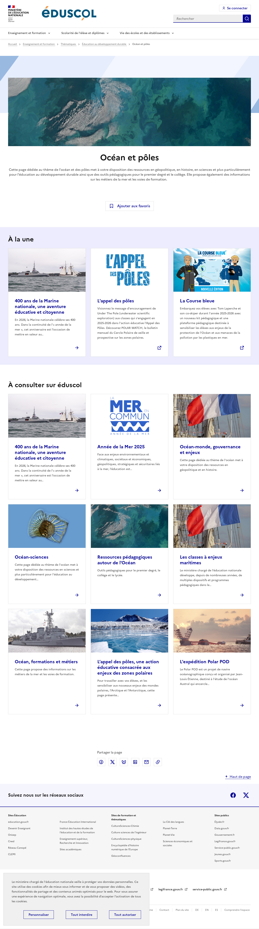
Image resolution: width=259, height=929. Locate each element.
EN (207, 910)
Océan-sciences (31, 557)
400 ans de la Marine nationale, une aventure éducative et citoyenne (40, 307)
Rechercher (247, 19)
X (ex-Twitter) (246, 795)
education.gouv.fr (18, 822)
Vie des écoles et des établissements (145, 33)
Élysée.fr (219, 822)
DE (197, 910)
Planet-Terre (170, 828)
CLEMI (12, 854)
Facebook (233, 795)
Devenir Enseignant (19, 828)
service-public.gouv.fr (208, 889)
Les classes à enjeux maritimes (201, 560)
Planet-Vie (169, 835)
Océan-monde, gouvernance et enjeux (210, 449)
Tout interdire (81, 914)
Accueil (12, 44)
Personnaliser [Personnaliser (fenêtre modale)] (39, 914)
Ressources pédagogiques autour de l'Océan (124, 560)
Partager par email (146, 762)
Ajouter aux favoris (133, 206)
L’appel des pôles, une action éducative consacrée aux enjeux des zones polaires (128, 667)
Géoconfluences (121, 856)
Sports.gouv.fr (222, 861)
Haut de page (240, 776)
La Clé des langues (173, 822)
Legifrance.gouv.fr (225, 841)
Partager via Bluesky (124, 762)
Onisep (12, 835)
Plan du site (182, 910)
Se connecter (237, 8)
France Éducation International (78, 822)
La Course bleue (197, 301)
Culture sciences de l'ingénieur (128, 832)
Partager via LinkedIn (135, 762)
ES (217, 910)
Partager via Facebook (101, 762)
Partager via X (112, 762)
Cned (11, 841)
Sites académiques (70, 849)
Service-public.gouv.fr (227, 848)
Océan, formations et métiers (46, 661)
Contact (164, 910)
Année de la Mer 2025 (121, 446)
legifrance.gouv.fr (171, 889)
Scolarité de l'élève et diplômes (82, 33)
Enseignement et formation (27, 33)
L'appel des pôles (115, 301)
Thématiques (68, 44)
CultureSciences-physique (126, 839)
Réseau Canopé (17, 848)
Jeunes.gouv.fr (222, 854)
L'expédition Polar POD (204, 661)
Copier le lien (158, 762)
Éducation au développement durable (104, 44)
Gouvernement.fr (224, 835)
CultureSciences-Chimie (125, 826)
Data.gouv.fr (221, 828)
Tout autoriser (125, 914)
